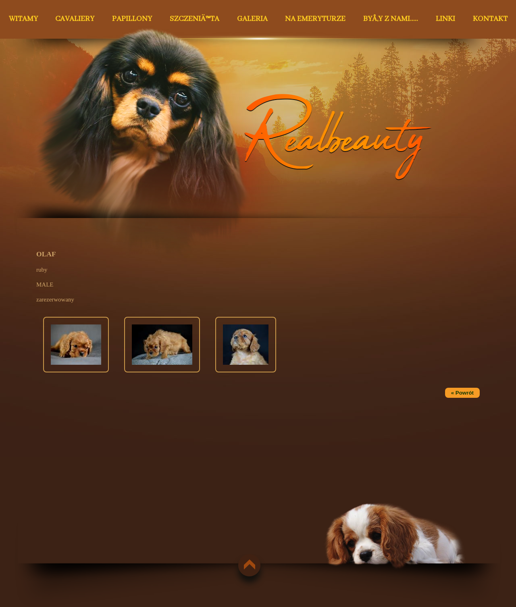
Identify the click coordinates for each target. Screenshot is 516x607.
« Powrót (462, 393)
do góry (246, 565)
